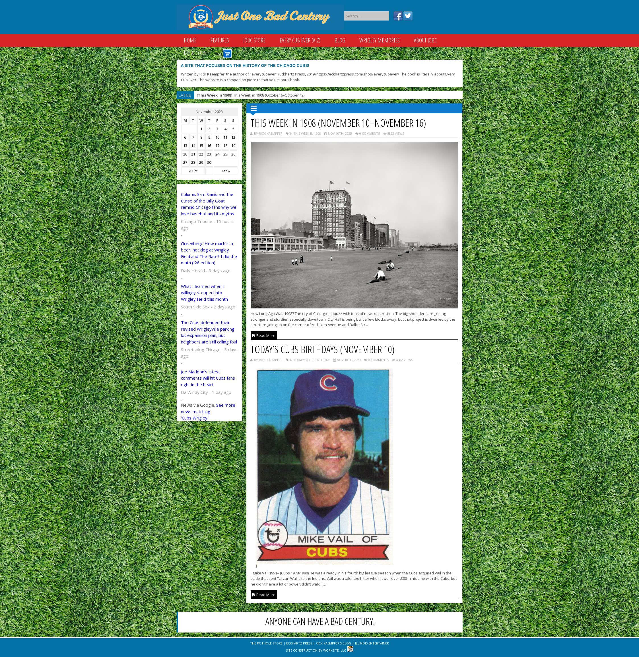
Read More (263, 335)
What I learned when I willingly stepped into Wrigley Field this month (204, 292)
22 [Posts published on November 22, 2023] (201, 154)
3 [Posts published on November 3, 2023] (217, 128)
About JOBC (425, 40)
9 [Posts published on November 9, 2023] (209, 137)
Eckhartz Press (299, 643)
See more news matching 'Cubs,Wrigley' (208, 411)
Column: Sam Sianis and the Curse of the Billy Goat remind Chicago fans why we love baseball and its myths (208, 203)
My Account (196, 53)
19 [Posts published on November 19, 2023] (233, 145)
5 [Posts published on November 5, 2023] (233, 128)
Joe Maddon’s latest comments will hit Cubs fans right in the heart (208, 378)
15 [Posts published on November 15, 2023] (201, 145)
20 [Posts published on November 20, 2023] (185, 154)
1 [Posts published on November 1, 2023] (201, 128)
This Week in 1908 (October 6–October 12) (250, 95)
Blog (340, 40)
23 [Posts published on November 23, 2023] (209, 154)
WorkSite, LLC (334, 650)
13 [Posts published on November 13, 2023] (185, 145)
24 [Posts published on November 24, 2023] (217, 154)
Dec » (225, 170)
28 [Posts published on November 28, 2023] (193, 162)
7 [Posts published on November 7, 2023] (193, 137)
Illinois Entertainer (372, 643)
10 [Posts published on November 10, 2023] (217, 137)
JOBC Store (254, 40)
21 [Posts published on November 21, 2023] (193, 154)
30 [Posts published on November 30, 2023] (209, 162)
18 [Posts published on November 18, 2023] (225, 145)
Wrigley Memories (379, 40)
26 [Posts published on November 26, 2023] (233, 154)
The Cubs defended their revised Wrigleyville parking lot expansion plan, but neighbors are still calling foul (209, 332)
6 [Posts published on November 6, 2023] (185, 137)
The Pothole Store (266, 643)
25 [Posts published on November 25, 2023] (225, 154)
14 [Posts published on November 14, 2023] (193, 145)
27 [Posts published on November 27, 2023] (185, 162)
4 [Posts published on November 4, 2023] (225, 128)
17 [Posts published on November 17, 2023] (217, 145)
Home (190, 40)
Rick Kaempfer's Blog (333, 643)
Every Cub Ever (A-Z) (300, 40)
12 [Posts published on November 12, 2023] (233, 137)
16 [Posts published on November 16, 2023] (209, 145)
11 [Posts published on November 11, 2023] (225, 137)
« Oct (193, 170)
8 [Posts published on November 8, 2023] (201, 137)
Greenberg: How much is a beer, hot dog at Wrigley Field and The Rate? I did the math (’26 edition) (209, 253)
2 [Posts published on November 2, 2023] (209, 128)
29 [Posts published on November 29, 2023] (201, 162)
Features (220, 40)
